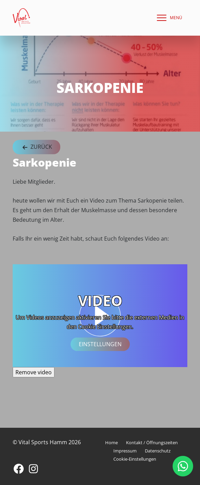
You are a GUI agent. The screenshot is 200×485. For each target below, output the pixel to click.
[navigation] (167, 18)
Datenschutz (158, 451)
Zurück (36, 147)
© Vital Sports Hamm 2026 (47, 442)
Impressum (125, 451)
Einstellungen (100, 344)
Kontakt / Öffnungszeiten (152, 442)
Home (111, 442)
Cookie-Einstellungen (134, 459)
